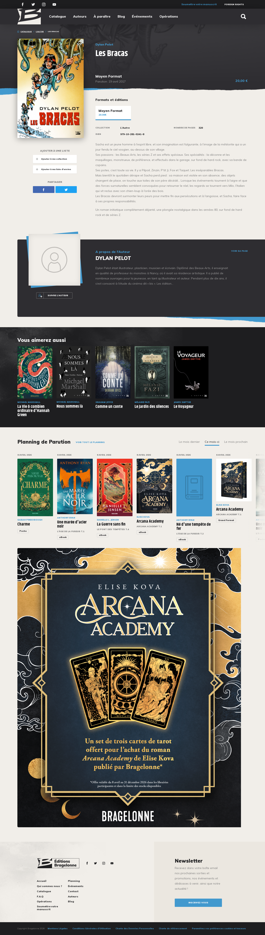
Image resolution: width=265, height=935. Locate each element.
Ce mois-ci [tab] (212, 442)
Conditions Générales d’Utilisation (91, 928)
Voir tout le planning (90, 442)
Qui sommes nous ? (49, 886)
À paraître (102, 16)
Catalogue (57, 16)
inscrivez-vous (198, 902)
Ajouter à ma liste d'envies (52, 169)
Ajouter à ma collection (50, 159)
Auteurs (80, 16)
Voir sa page (239, 251)
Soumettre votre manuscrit (199, 4)
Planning (74, 880)
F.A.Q (40, 896)
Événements (142, 16)
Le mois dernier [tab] (189, 442)
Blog (121, 16)
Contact (73, 891)
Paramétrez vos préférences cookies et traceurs (219, 928)
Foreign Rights (234, 4)
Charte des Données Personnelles (135, 928)
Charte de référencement (173, 928)
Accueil (41, 880)
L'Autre (40, 31)
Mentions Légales (57, 928)
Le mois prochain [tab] (236, 442)
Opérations (168, 16)
